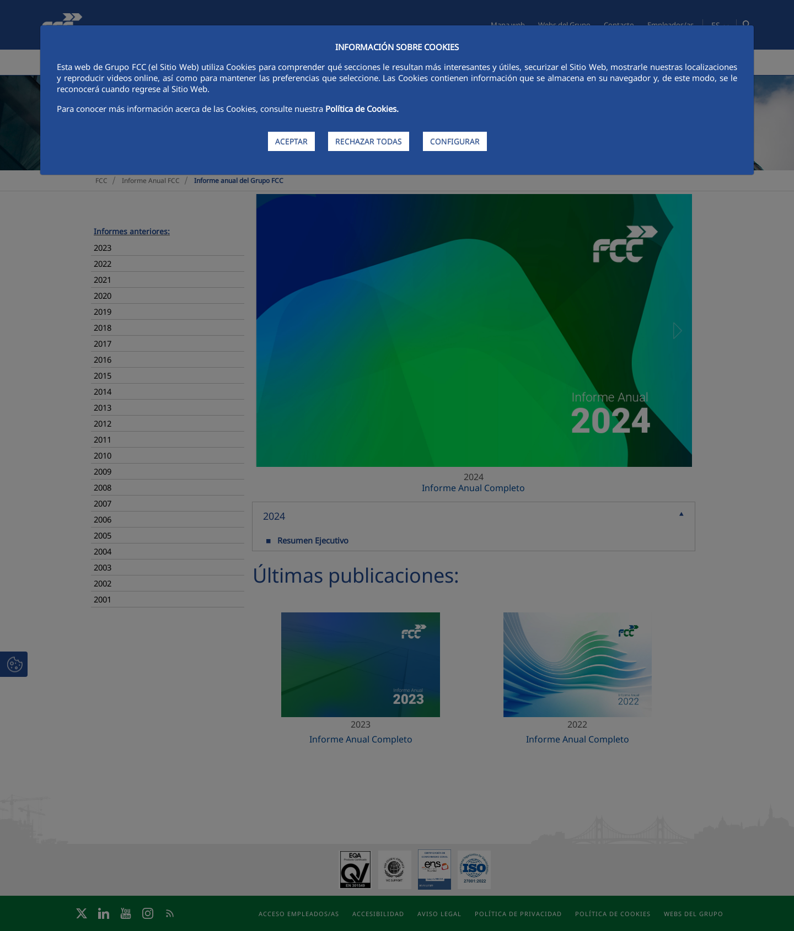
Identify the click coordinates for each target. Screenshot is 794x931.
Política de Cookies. (362, 108)
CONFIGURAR (455, 141)
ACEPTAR (291, 141)
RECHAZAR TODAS (368, 141)
